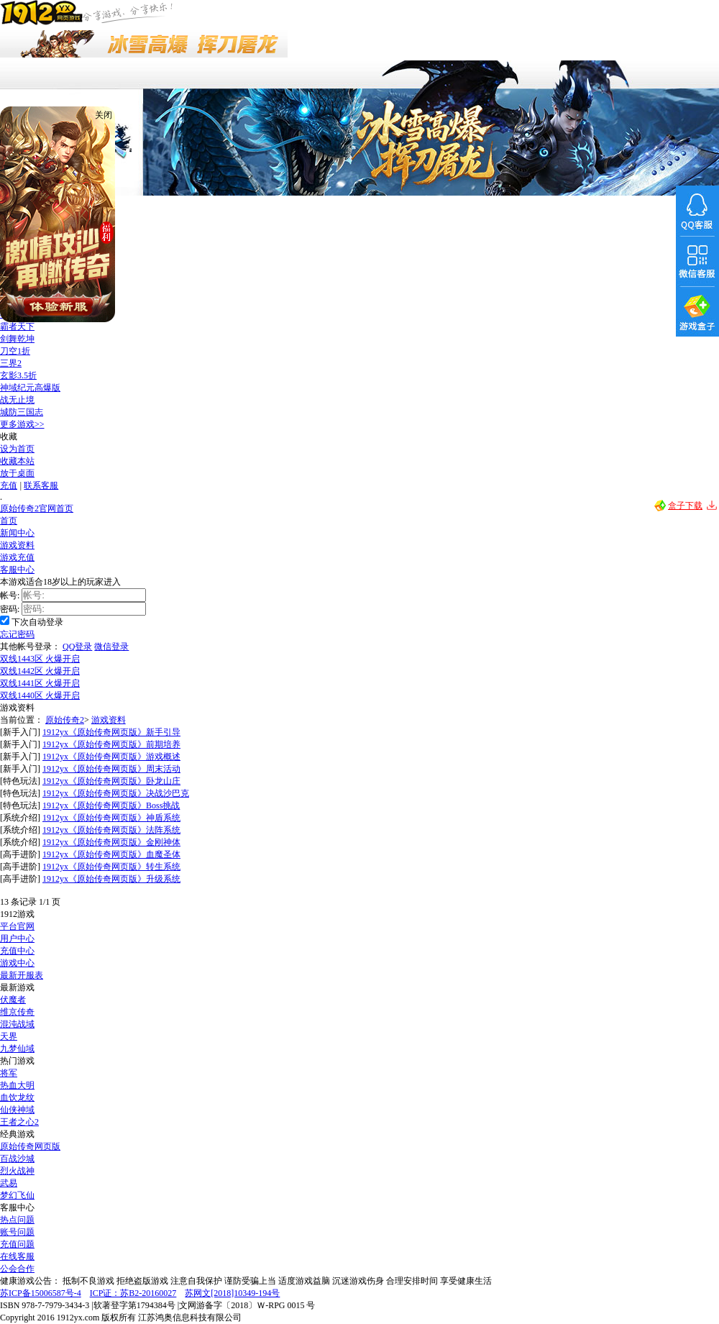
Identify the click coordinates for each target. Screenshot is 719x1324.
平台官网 (17, 926)
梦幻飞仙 (17, 1195)
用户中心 (17, 938)
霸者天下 (17, 326)
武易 (8, 1183)
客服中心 (17, 570)
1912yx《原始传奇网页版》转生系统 (111, 867)
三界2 (11, 363)
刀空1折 (15, 351)
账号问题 (17, 1232)
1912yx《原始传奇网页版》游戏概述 (111, 757)
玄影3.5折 (18, 375)
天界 (8, 1036)
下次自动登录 (37, 622)
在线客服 (17, 1256)
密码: (9, 609)
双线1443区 (40, 659)
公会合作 (17, 1269)
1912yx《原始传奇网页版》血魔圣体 (111, 854)
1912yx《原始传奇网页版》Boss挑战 (111, 805)
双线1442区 (40, 671)
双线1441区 (40, 683)
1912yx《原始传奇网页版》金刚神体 (111, 842)
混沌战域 (17, 1024)
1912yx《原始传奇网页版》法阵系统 (111, 830)
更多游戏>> (22, 424)
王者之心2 (19, 1122)
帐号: (9, 595)
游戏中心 (17, 963)
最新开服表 (21, 975)
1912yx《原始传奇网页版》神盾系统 (111, 818)
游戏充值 (17, 557)
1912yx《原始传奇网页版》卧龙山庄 (111, 781)
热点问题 (17, 1220)
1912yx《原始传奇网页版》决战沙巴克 (115, 793)
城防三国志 (21, 412)
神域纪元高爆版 (30, 388)
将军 (8, 1073)
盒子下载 (685, 506)
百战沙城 (17, 1159)
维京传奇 (17, 1012)
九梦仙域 (17, 1049)
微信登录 (111, 647)
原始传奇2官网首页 (36, 508)
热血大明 (17, 1085)
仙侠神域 (17, 1110)
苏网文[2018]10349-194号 (232, 1293)
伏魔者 (13, 1000)
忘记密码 (17, 634)
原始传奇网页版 (30, 1146)
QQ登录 (77, 647)
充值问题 (17, 1244)
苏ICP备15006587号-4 (40, 1293)
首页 (8, 521)
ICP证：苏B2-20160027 (133, 1293)
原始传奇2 (64, 720)
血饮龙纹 (17, 1097)
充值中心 (17, 951)
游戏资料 (17, 545)
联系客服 (41, 485)
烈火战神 (17, 1171)
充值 (8, 485)
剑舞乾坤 (17, 339)
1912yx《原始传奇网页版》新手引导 (111, 732)
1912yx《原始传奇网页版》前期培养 (111, 744)
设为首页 (17, 449)
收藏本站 (17, 461)
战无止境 (17, 400)
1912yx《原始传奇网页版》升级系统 (111, 879)
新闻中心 (17, 533)
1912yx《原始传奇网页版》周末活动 (111, 769)
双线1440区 (40, 695)
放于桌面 (17, 473)
